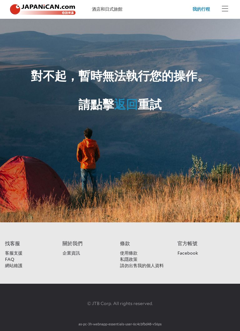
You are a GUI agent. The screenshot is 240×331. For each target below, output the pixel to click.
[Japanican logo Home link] (43, 9)
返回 (126, 104)
